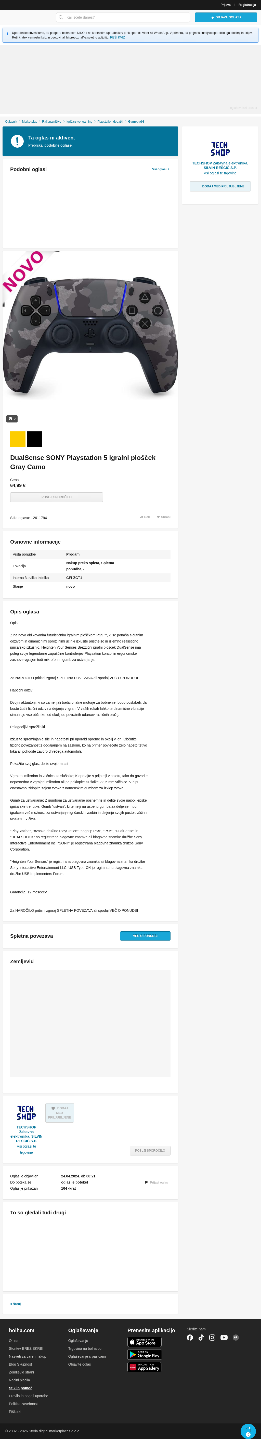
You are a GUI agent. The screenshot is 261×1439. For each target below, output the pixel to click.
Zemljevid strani (21, 1372)
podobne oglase (58, 145)
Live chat (248, 1431)
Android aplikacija (144, 1355)
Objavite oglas (79, 1364)
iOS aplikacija (144, 1342)
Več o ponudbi (145, 936)
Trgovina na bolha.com (86, 1348)
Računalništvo (51, 121)
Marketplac (29, 121)
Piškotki (15, 1412)
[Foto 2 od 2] (34, 439)
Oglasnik (11, 121)
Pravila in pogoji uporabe (28, 1396)
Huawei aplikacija (144, 1367)
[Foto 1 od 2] (17, 439)
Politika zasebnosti (23, 1404)
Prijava (226, 5)
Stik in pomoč (20, 1388)
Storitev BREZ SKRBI (26, 1348)
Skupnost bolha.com (236, 1337)
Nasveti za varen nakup (27, 1356)
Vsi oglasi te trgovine (26, 1149)
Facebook (190, 1337)
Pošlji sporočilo (57, 497)
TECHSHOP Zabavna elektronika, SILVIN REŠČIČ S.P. (26, 1134)
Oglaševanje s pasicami (87, 1356)
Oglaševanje (78, 1341)
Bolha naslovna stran (27, 17)
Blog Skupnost (20, 1364)
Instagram (212, 1337)
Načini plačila (19, 1380)
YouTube (224, 1337)
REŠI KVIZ (117, 37)
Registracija (247, 5)
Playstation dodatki (110, 121)
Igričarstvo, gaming (79, 121)
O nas (13, 1341)
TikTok (201, 1337)
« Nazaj (15, 1304)
